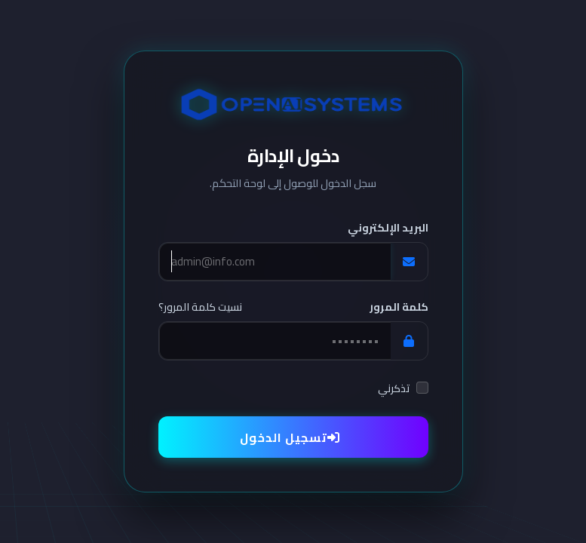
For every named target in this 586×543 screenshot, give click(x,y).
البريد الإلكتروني (388, 228)
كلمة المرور (399, 307)
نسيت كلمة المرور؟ (200, 308)
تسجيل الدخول (290, 437)
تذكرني (394, 389)
